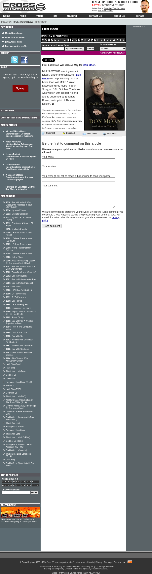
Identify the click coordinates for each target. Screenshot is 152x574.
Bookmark (68, 133)
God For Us (14, 301)
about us (118, 15)
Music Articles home (14, 37)
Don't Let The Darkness (114, 8)
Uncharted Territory (17, 229)
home (5, 15)
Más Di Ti (10, 386)
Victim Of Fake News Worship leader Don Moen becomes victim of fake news (19, 133)
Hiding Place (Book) (14, 427)
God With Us (14, 336)
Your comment (49, 185)
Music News (26, 22)
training (71, 15)
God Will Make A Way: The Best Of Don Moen (20, 267)
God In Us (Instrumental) (19, 283)
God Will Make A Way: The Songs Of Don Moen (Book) (21, 407)
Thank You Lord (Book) (16, 371)
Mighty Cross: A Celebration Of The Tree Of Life (21, 313)
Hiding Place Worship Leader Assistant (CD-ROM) (19, 445)
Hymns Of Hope (16, 210)
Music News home (13, 33)
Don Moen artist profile (16, 46)
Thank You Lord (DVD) (16, 396)
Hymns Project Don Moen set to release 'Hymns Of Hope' (21, 156)
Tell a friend (90, 133)
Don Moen (89, 64)
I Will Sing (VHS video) (19, 290)
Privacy (98, 562)
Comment (48, 133)
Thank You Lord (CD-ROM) (18, 437)
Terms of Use (119, 562)
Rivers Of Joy (14, 317)
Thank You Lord (13, 423)
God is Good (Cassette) (16, 450)
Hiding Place (14, 257)
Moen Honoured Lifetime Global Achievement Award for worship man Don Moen (19, 145)
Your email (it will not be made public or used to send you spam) (76, 176)
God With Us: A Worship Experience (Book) (19, 322)
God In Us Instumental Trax (21, 279)
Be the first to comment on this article (71, 143)
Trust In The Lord (16, 332)
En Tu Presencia (16, 294)
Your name (48, 157)
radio (21, 15)
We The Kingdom (105, 11)
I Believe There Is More (19, 244)
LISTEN (96, 5)
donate (139, 15)
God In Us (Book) (16, 276)
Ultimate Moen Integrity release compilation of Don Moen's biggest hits (20, 167)
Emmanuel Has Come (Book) (19, 382)
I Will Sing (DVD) (13, 389)
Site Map (107, 562)
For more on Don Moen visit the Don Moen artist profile (20, 188)
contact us (94, 15)
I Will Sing (10, 368)
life (54, 15)
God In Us (13, 287)
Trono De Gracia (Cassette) (21, 272)
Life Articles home (13, 42)
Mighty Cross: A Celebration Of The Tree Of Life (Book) (19, 401)
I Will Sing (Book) (13, 364)
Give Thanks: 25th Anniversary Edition (17, 359)
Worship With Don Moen (19, 345)
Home (16, 22)
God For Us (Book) (14, 441)
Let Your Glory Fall (17, 304)
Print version (110, 133)
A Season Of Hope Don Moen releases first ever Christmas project (19, 177)
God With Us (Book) (17, 349)
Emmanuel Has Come (18, 308)
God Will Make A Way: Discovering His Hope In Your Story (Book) (19, 204)
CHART (119, 5)
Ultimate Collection (17, 214)
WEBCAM (108, 5)
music (38, 15)
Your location (49, 166)
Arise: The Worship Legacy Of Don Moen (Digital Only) (20, 262)
